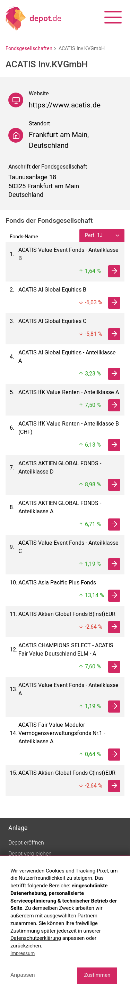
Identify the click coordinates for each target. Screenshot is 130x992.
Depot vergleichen (30, 854)
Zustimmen (97, 975)
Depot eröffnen (26, 843)
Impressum (22, 953)
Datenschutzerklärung (35, 938)
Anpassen (22, 975)
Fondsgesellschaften (29, 48)
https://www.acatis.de (65, 105)
